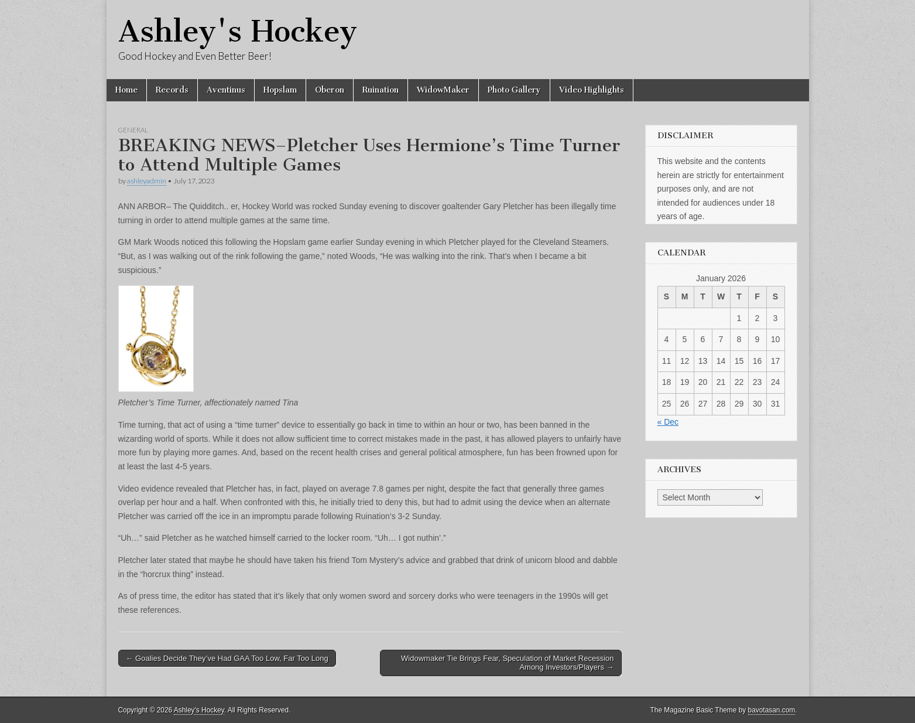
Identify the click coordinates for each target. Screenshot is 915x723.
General (133, 130)
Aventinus (226, 90)
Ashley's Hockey (237, 31)
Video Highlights (591, 90)
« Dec (668, 422)
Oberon (329, 90)
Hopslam (280, 90)
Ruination (380, 90)
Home (126, 90)
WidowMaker (443, 90)
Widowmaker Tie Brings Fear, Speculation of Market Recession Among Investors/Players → (507, 663)
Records (172, 90)
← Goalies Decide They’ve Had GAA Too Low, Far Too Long (227, 658)
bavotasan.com (772, 710)
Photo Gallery (514, 90)
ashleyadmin (146, 180)
